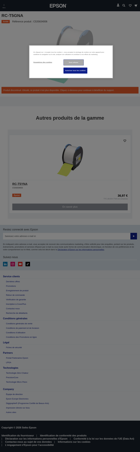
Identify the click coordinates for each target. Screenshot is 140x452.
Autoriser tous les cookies (75, 70)
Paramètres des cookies (42, 62)
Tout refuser (73, 62)
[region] (71, 61)
